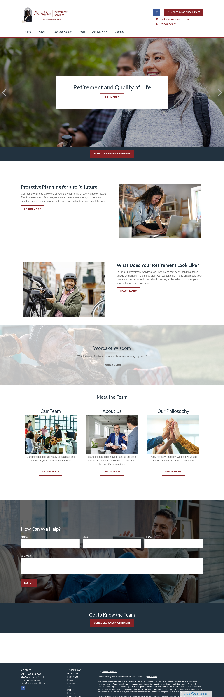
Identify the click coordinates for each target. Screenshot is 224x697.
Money (70, 690)
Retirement (72, 673)
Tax (69, 686)
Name (24, 537)
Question (26, 556)
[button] (28, 31)
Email (86, 537)
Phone (148, 537)
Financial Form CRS (109, 672)
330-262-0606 (34, 674)
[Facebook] (156, 12)
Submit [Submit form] (29, 583)
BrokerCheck (152, 677)
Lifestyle (71, 693)
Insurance (72, 683)
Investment (72, 677)
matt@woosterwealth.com (33, 683)
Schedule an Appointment (184, 12)
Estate (70, 680)
